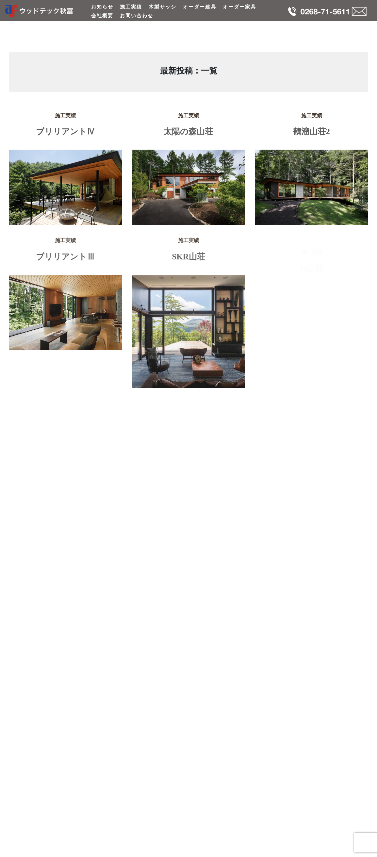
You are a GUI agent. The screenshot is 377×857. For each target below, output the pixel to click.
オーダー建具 (199, 6)
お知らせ (102, 6)
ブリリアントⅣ (65, 131)
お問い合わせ (136, 15)
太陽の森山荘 (188, 131)
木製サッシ (162, 6)
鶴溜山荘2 (311, 131)
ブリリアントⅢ (65, 259)
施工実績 (131, 6)
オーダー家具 (239, 6)
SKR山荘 (188, 259)
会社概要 (102, 15)
